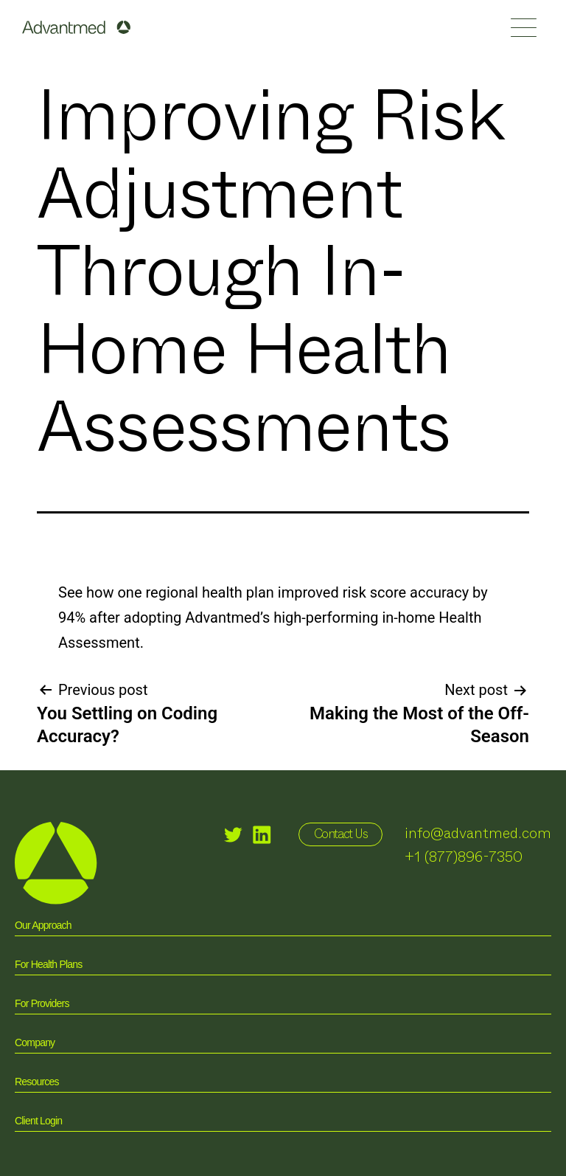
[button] (524, 27)
